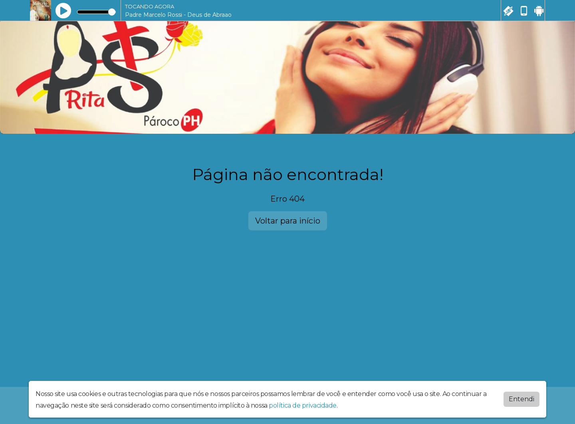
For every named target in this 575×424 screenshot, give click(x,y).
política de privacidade (303, 405)
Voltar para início (287, 221)
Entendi (521, 399)
